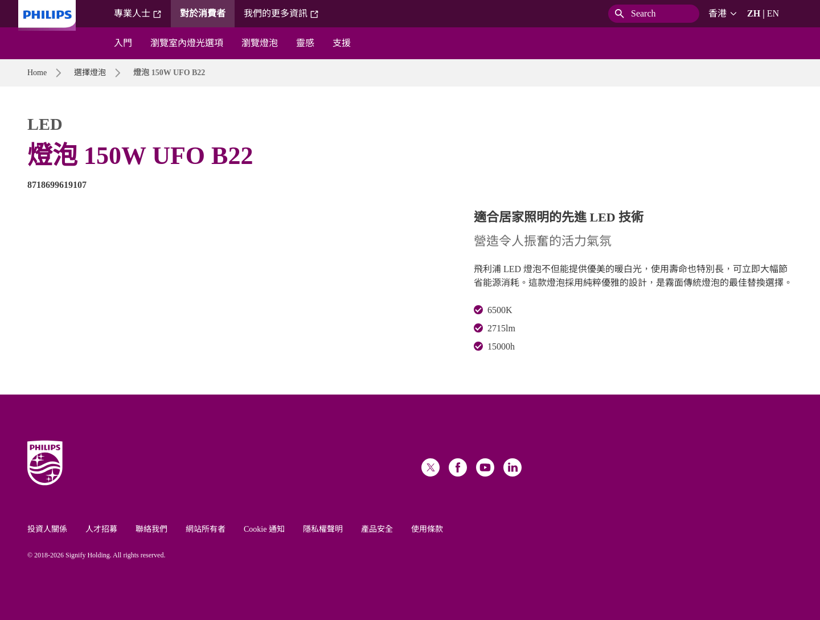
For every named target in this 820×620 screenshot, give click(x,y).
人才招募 (101, 529)
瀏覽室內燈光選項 (186, 43)
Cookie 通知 (264, 529)
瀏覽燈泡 (259, 43)
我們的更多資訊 (281, 14)
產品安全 (377, 529)
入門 (123, 43)
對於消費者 (203, 13)
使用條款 (427, 529)
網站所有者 (206, 529)
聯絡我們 (151, 529)
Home (37, 72)
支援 (342, 43)
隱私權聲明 (323, 529)
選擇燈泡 (90, 72)
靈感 (305, 43)
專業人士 (138, 14)
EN (773, 13)
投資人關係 (47, 529)
